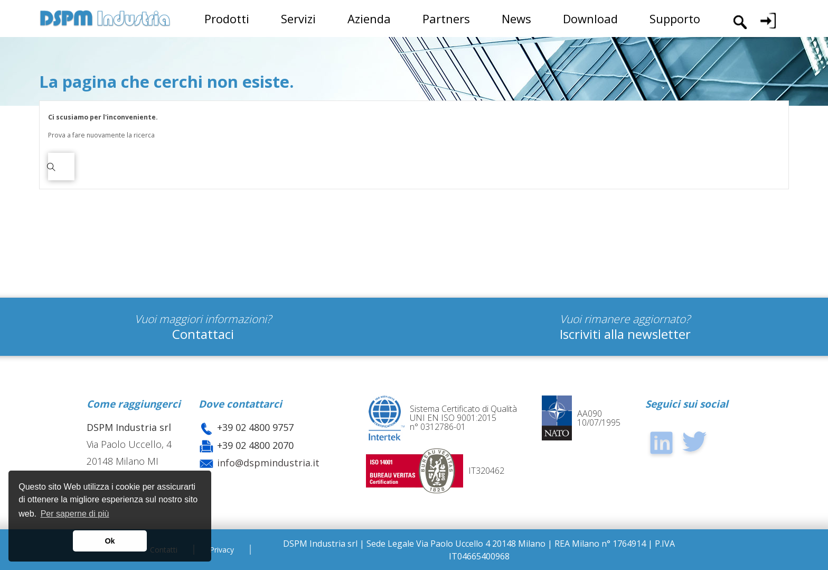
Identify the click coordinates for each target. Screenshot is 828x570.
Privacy (222, 550)
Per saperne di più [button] (75, 513)
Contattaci (203, 334)
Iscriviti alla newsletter (625, 334)
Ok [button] (110, 541)
